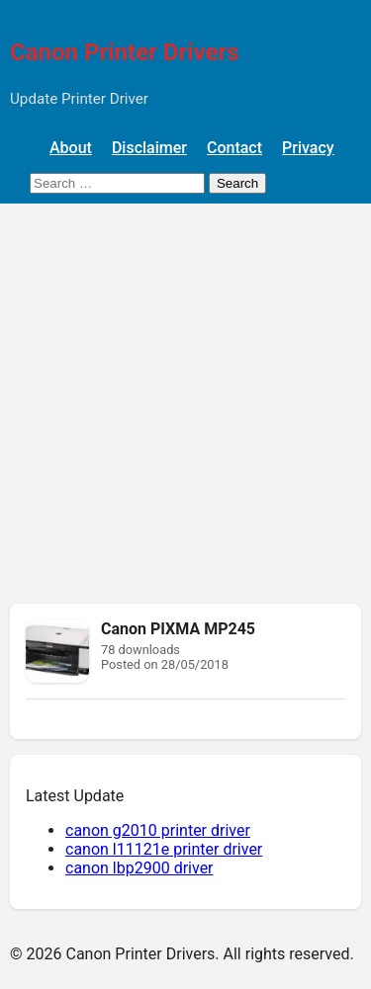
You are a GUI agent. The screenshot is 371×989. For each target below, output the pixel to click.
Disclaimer (149, 147)
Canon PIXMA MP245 (178, 628)
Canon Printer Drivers (124, 52)
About (70, 147)
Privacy (308, 147)
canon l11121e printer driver (163, 849)
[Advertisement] (185, 398)
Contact (234, 147)
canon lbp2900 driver (139, 868)
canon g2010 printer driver (157, 830)
